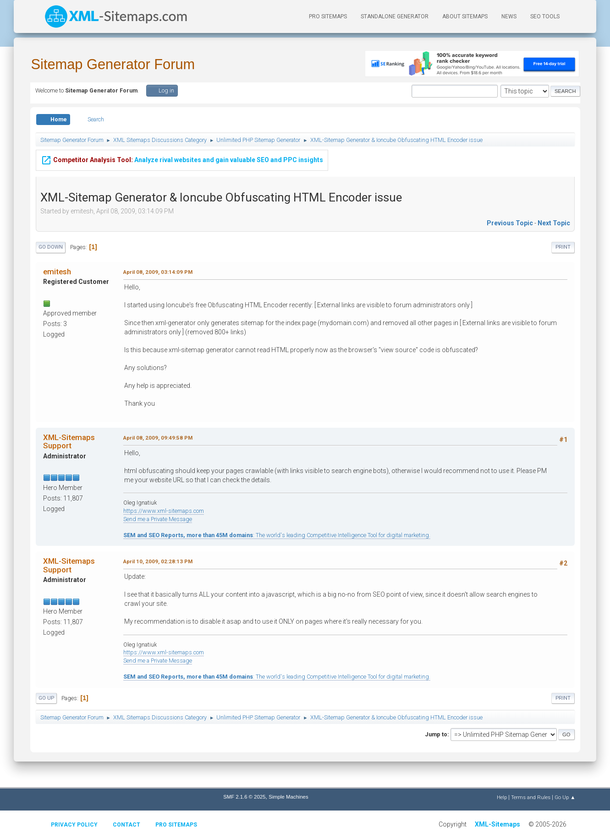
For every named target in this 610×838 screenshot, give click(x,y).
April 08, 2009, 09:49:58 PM (157, 438)
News (509, 16)
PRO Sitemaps (328, 16)
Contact (126, 825)
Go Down (50, 247)
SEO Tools (545, 16)
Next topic (554, 223)
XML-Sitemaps (497, 824)
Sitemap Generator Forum (113, 64)
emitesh (57, 271)
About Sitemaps (465, 16)
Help (502, 797)
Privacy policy (74, 825)
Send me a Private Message (157, 519)
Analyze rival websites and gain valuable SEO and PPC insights (182, 153)
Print (563, 247)
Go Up (46, 698)
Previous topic (510, 223)
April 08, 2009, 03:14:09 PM (157, 272)
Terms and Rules (530, 797)
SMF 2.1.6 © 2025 (244, 797)
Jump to (436, 734)
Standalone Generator (395, 16)
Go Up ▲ (565, 797)
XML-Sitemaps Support (69, 441)
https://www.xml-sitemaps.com (163, 510)
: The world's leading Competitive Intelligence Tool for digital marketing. (276, 535)
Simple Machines (288, 797)
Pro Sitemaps (176, 825)
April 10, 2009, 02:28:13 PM (157, 561)
